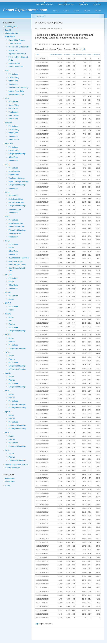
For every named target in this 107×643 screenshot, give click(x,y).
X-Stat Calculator (15, 44)
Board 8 (8, 30)
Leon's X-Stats (14, 115)
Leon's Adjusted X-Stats (17, 265)
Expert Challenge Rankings (18, 182)
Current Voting (14, 78)
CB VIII (7, 241)
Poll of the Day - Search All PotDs (18, 58)
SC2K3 (56, 11)
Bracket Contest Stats (16, 202)
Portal (89, 54)
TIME (37, 54)
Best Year (8, 123)
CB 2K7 (8, 303)
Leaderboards (14, 175)
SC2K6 (7, 335)
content (8, 485)
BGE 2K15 (9, 144)
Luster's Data (13, 119)
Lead (73, 54)
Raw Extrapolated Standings (19, 258)
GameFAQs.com (11, 27)
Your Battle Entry (15, 209)
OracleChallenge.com (66, 4)
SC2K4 (66, 11)
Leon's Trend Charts (16, 67)
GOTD (7, 217)
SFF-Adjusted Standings (17, 369)
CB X (7, 98)
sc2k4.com (97, 4)
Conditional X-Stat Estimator (19, 47)
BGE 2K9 (8, 275)
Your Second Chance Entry (18, 88)
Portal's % (67, 54)
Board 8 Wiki (83, 4)
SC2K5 (76, 11)
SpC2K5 (98, 11)
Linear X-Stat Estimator (17, 40)
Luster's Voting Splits (16, 91)
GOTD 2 (8, 71)
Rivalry (7, 192)
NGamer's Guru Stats (16, 94)
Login (37, 624)
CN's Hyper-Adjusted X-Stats (17, 269)
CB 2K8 (8, 292)
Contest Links (10, 37)
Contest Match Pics (12, 33)
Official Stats (13, 81)
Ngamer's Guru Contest (17, 54)
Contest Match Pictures (44, 4)
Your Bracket (13, 84)
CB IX (7, 165)
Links (10, 321)
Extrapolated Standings (17, 154)
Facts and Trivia (14, 63)
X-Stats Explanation (12, 468)
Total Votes (96, 54)
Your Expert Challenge (17, 178)
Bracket (11, 248)
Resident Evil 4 (81, 54)
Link (83, 49)
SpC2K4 (87, 11)
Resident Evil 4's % (56, 54)
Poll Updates (13, 74)
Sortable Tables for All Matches (16, 464)
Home (37, 16)
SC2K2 (45, 11)
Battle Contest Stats (16, 199)
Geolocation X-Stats (16, 261)
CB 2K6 (8, 314)
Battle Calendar (14, 171)
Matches (12, 324)
